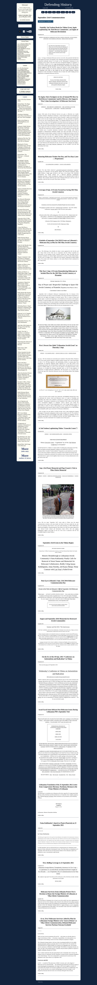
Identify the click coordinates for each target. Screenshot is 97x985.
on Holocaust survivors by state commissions (67, 683)
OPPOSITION (62, 746)
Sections (50, 12)
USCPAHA (69, 198)
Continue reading (41, 148)
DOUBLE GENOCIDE (64, 37)
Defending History (58, 5)
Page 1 (43, 12)
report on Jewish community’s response (51, 449)
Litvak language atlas (22, 47)
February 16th (41, 681)
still (41, 757)
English (39, 950)
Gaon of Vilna (20, 49)
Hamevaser (63, 224)
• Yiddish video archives (22, 74)
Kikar (67, 224)
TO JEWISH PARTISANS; (44, 768)
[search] (24, 26)
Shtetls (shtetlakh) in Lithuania (24, 48)
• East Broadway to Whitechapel (23, 79)
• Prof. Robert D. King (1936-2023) (24, 73)
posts (24, 9)
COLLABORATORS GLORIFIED (52, 164)
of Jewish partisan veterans (50, 684)
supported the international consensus (61, 695)
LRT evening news (54, 215)
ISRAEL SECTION (58, 736)
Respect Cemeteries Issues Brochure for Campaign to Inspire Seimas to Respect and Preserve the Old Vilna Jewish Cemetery (24, 182)
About (67, 12)
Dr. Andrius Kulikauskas (65, 329)
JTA (67, 774)
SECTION (58, 37)
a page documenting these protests (61, 64)
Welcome (25, 5)
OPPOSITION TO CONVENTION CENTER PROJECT (47, 198)
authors (24, 7)
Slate (51, 774)
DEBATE (63, 767)
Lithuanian (44, 950)
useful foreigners (53, 635)
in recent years (72, 362)
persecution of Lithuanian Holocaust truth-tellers (62, 686)
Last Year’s (58, 569)
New (46, 12)
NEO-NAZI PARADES (55, 771)
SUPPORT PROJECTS (21, 83)
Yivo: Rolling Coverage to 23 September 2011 (58, 863)
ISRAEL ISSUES (65, 38)
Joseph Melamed (59, 759)
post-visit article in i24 (66, 722)
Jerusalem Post (62, 774)
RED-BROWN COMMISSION (49, 37)
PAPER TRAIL (58, 731)
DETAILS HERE (58, 881)
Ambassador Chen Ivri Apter (57, 761)
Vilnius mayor (41, 594)
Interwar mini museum (22, 46)
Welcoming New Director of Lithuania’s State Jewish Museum (25, 343)
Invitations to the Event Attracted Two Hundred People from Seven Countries (58, 204)
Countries (58, 12)
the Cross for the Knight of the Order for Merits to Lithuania (59, 414)
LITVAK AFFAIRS (73, 37)
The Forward (55, 774)
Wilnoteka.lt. (68, 221)
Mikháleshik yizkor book (23, 51)
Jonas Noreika (54, 567)
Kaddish (19, 58)
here (74, 967)
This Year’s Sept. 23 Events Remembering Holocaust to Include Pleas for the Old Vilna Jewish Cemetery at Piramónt (58, 273)
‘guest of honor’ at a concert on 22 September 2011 (59, 945)
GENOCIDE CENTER (67, 434)
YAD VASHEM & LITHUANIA (55, 38)
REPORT (70, 746)
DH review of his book (67, 447)
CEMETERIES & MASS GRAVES (54, 197)
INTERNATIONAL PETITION (62, 198)
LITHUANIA (25, 92)
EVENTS (44, 475)
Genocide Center (49, 442)
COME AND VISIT (25, 89)
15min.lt (70, 215)
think (74, 761)
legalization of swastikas (61, 689)
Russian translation (49, 796)
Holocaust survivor (53, 694)
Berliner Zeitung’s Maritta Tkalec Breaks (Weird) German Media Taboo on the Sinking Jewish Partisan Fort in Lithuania (25, 173)
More (25, 449)
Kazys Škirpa (68, 567)
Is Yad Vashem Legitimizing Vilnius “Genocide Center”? (58, 428)
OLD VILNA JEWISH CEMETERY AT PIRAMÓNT (69, 197)
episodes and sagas (52, 65)
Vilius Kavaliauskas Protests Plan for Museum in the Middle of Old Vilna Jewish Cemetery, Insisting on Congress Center (25, 376)
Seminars (23, 10)
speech (44, 761)
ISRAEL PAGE (58, 734)
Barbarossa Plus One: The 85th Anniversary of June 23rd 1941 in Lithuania (24, 140)
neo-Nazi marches (54, 679)
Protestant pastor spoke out (62, 692)
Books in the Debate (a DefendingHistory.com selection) (23, 122)
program (43, 207)
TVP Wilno (62, 221)
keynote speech (54, 209)
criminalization (72, 689)
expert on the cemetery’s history (69, 694)
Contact (26, 10)
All (69, 12)
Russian (49, 950)
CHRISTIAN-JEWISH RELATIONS (54, 475)
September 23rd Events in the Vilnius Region (58, 543)
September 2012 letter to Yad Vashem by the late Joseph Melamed (56, 70)
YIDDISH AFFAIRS (72, 353)
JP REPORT (68, 763)
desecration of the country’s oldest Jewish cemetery (67, 597)
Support (73, 12)
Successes (62, 12)
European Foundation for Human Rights (57, 218)
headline (75, 405)
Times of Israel (72, 774)
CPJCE (73, 198)
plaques (75, 595)
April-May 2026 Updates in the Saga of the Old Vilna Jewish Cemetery (24, 327)
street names (69, 595)
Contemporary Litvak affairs (23, 52)
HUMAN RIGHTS (45, 197)
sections (28, 7)
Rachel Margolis (50, 759)
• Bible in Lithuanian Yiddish (23, 76)
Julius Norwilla (43, 331)
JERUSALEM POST (58, 748)
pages (27, 9)
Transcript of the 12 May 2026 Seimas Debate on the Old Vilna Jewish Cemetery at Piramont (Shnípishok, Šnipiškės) (24, 221)
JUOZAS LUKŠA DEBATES (65, 164)
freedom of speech (48, 687)
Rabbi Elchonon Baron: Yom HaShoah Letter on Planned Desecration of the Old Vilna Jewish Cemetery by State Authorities (24, 395)
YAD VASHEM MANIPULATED (55, 434)
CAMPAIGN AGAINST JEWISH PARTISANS (49, 751)
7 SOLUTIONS (58, 739)
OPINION (41, 37)
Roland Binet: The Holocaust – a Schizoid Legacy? (23, 156)
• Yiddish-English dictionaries (23, 70)
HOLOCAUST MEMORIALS (68, 475)
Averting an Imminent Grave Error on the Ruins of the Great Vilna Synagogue (24, 116)
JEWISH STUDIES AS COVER (62, 353)
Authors (54, 12)
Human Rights (25, 37)
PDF (51, 757)
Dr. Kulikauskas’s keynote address (62, 216)
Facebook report (59, 207)
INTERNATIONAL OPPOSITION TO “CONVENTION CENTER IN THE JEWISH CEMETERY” (58, 727)
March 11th (60, 681)
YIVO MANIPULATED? (50, 353)
